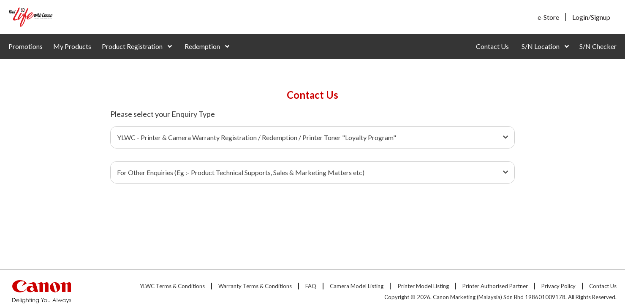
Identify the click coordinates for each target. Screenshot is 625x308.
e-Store (548, 17)
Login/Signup (591, 17)
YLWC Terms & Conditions (172, 286)
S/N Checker (598, 46)
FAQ (310, 286)
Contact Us (492, 46)
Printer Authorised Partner (495, 286)
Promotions (25, 46)
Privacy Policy (558, 286)
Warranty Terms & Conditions (255, 286)
